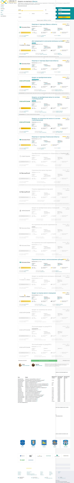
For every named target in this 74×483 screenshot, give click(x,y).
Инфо (50, 473)
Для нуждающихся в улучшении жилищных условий (48, 41)
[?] (47, 28)
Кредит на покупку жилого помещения (44, 292)
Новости (41, 470)
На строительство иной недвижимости (44, 242)
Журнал (59, 470)
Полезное (50, 471)
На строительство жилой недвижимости (44, 224)
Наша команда (29, 470)
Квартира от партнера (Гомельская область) (45, 137)
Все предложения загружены (44, 359)
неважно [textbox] (19, 13)
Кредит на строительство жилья (42, 309)
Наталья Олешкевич (26, 364)
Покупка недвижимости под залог (42, 189)
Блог (59, 471)
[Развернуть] (12, 4)
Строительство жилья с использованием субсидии (47, 259)
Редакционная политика (30, 472)
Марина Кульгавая (38, 364)
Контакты (19, 473)
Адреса (41, 472)
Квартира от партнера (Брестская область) (45, 61)
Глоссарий (50, 472)
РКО (1, 12)
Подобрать (64, 17)
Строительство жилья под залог (42, 170)
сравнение (67, 25)
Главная (23, 463)
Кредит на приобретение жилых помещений (45, 207)
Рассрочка (42, 473)
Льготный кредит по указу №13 (41, 343)
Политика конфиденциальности (32, 473)
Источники (22, 401)
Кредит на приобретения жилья (41, 77)
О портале (19, 470)
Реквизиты (19, 471)
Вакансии (28, 471)
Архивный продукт (25, 161)
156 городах (27, 448)
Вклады (2, 6)
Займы (2, 10)
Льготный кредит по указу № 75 (42, 325)
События (41, 471)
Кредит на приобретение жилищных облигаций (46, 275)
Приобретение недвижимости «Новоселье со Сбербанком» (50, 153)
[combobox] (64, 10)
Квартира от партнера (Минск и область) (44, 24)
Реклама (19, 472)
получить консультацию (26, 32)
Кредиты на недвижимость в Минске (32, 463)
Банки (2, 13)
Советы (50, 470)
